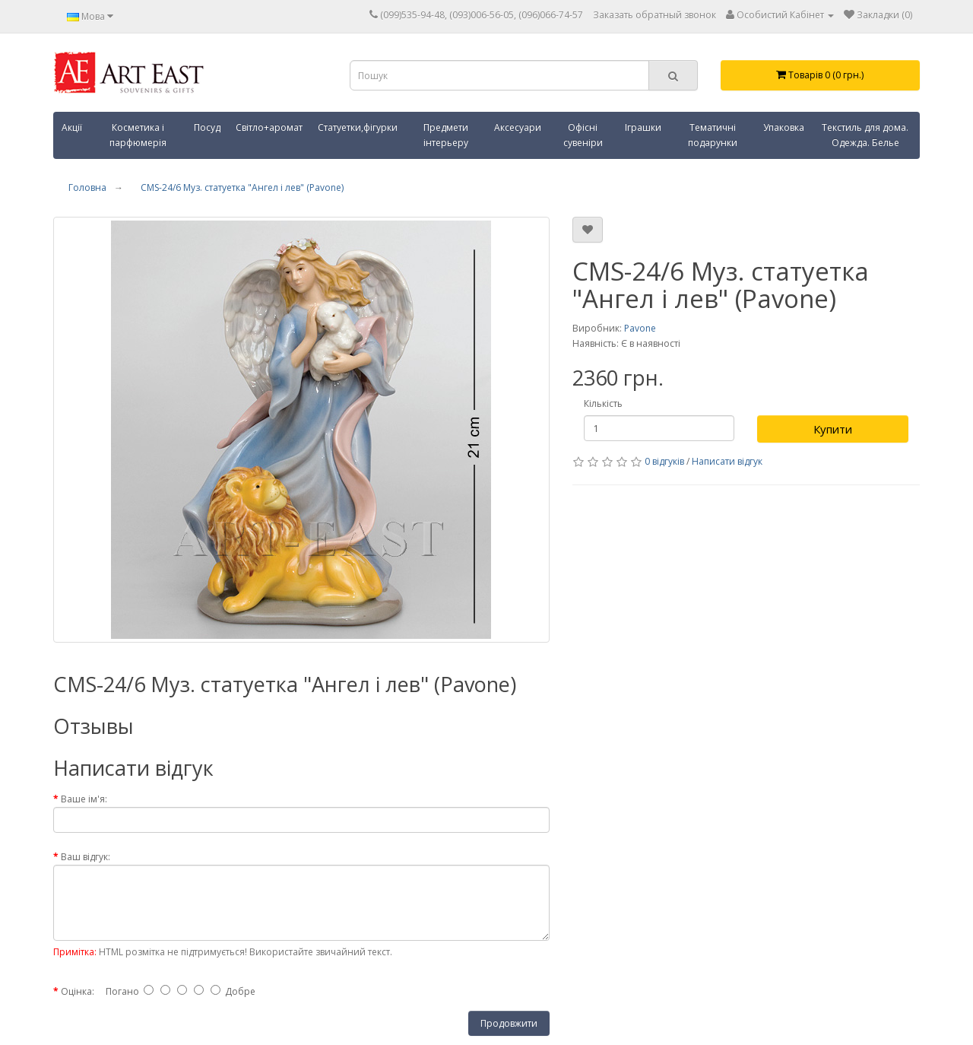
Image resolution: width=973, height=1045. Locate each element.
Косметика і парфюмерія (137, 135)
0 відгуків (664, 461)
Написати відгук (727, 461)
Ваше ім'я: (84, 798)
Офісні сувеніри (583, 135)
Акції (72, 127)
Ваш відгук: (85, 856)
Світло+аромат (269, 127)
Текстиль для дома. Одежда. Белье (865, 135)
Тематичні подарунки (712, 135)
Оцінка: (77, 991)
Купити (832, 429)
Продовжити (508, 1023)
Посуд (207, 127)
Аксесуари (517, 127)
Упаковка (783, 127)
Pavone (640, 328)
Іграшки (643, 127)
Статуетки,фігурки (358, 127)
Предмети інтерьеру (445, 135)
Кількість (603, 403)
